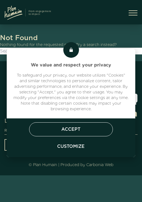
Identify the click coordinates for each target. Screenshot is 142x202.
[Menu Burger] (133, 12)
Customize (71, 146)
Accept (70, 129)
